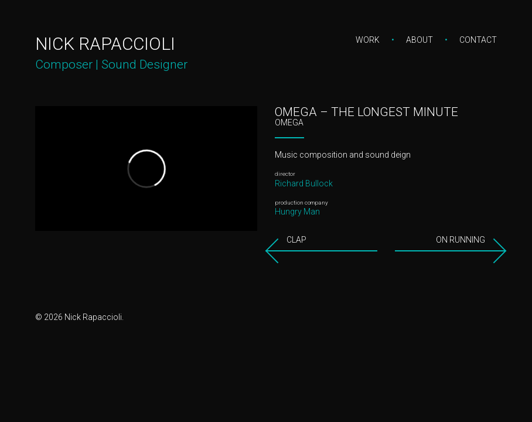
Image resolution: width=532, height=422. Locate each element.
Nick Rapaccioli (105, 43)
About (419, 40)
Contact (478, 40)
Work (368, 40)
